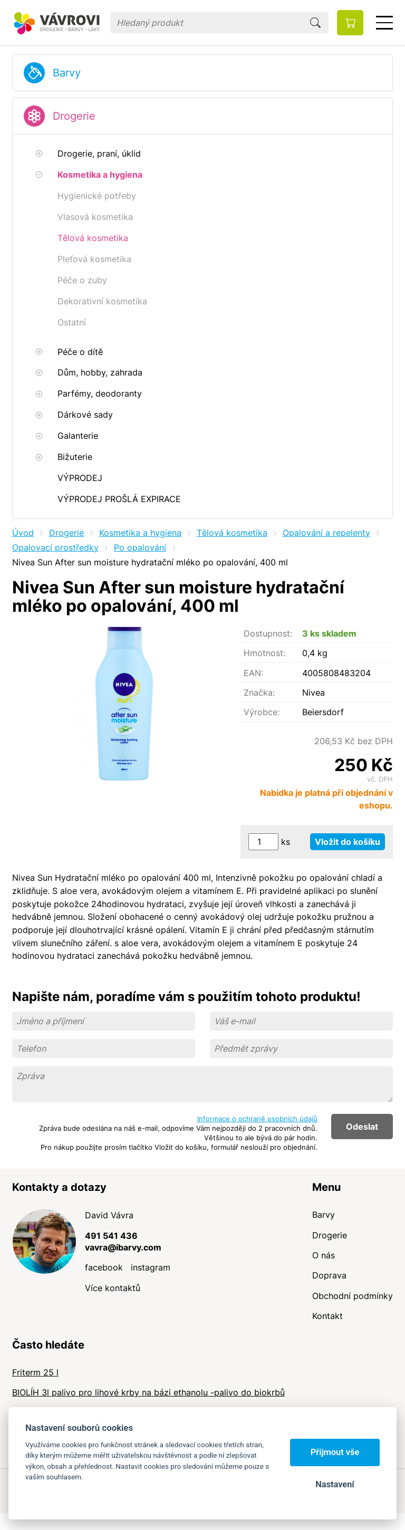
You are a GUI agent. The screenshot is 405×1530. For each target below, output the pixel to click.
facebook (104, 1267)
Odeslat (362, 1126)
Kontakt (327, 1316)
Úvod (23, 532)
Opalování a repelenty (326, 532)
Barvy (67, 72)
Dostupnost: (268, 633)
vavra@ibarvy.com (123, 1247)
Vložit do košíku (347, 841)
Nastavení (334, 1484)
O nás (323, 1255)
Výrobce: (261, 712)
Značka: (259, 692)
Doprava (329, 1275)
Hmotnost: (264, 653)
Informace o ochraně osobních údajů (257, 1118)
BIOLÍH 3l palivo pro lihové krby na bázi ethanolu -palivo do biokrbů (148, 1392)
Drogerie (74, 116)
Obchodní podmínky (352, 1296)
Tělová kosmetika (232, 532)
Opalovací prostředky (55, 547)
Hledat (315, 22)
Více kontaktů (112, 1288)
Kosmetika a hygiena (140, 532)
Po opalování (140, 547)
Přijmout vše (335, 1452)
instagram (150, 1267)
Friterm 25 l (35, 1372)
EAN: (253, 673)
